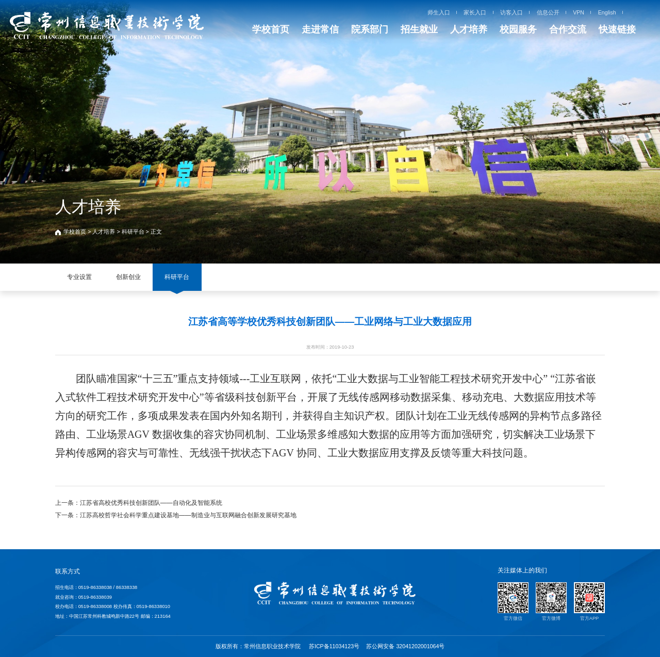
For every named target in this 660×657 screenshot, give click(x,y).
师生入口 (438, 12)
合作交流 (567, 29)
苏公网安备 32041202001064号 (405, 646)
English (607, 12)
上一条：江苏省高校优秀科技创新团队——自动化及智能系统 (138, 502)
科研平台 (133, 231)
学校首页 (270, 29)
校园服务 (518, 29)
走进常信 (320, 29)
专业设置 (79, 277)
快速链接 (617, 29)
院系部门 (369, 29)
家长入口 (475, 12)
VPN (578, 12)
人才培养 (468, 29)
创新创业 (128, 277)
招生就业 (419, 29)
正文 (156, 231)
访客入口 (511, 12)
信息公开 (548, 12)
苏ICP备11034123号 (334, 646)
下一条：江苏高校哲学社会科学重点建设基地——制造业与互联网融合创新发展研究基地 (175, 515)
